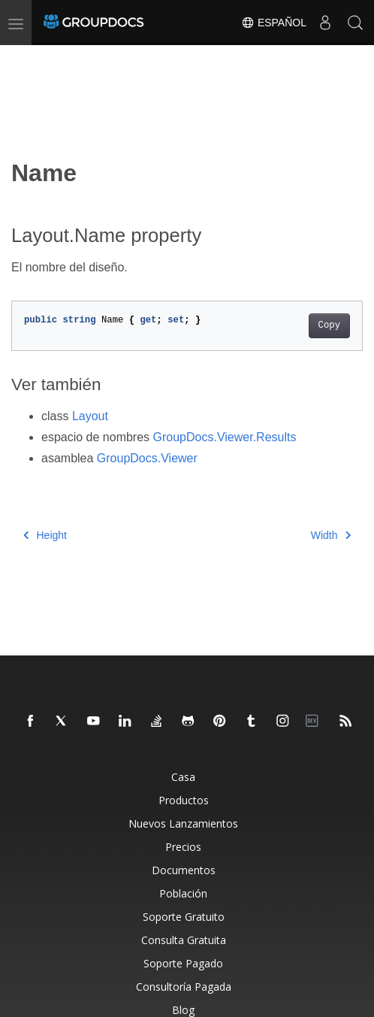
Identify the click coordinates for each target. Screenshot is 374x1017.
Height (45, 535)
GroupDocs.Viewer (147, 458)
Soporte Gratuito (184, 917)
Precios (183, 847)
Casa (183, 777)
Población (183, 893)
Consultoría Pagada (183, 986)
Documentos (184, 870)
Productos (183, 800)
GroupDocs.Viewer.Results (225, 437)
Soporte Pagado (183, 963)
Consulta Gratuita (183, 940)
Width (331, 535)
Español (273, 22)
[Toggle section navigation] (24, 58)
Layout (90, 416)
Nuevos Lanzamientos (183, 823)
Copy (329, 325)
